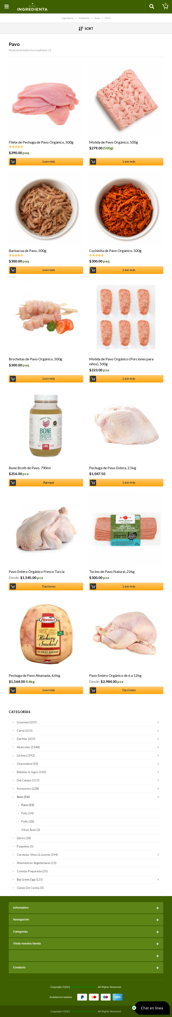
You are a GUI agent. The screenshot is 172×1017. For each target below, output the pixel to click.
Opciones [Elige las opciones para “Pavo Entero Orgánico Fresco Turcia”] (49, 586)
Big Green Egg (89, 879)
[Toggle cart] (165, 6)
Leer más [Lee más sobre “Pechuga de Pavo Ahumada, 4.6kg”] (49, 690)
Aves (89, 797)
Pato (27, 813)
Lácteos (89, 755)
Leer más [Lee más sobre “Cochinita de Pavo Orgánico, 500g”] (129, 270)
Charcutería (89, 763)
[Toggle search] (152, 6)
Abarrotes (89, 747)
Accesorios (89, 788)
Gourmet (89, 722)
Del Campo (89, 780)
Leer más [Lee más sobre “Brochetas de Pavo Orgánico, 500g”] (49, 378)
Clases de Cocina (30, 888)
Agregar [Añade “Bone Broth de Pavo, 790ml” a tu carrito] (48, 482)
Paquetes (25, 846)
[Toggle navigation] (6, 6)
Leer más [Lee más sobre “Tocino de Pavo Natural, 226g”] (129, 586)
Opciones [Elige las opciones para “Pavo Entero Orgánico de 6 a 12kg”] (129, 690)
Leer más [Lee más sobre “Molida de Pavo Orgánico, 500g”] (129, 161)
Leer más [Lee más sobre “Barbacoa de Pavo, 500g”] (49, 270)
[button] (152, 1008)
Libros (24, 838)
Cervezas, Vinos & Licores (89, 854)
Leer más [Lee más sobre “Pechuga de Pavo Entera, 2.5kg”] (129, 482)
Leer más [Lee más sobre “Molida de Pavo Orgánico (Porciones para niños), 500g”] (129, 378)
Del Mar (89, 739)
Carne (89, 730)
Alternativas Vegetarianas (36, 863)
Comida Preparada (32, 871)
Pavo (27, 805)
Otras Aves (30, 830)
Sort (86, 28)
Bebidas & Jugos (89, 772)
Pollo (27, 821)
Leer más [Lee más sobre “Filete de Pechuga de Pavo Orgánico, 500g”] (49, 161)
